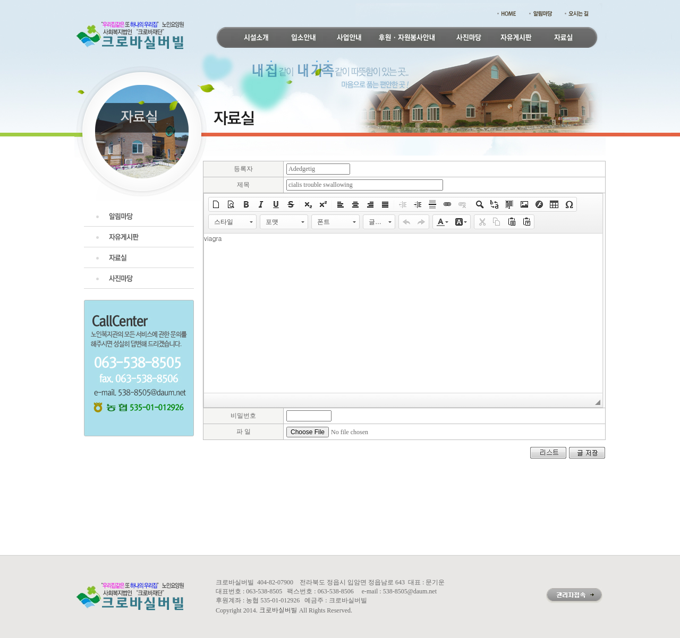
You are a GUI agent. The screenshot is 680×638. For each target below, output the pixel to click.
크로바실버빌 (278, 609)
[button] (216, 204)
